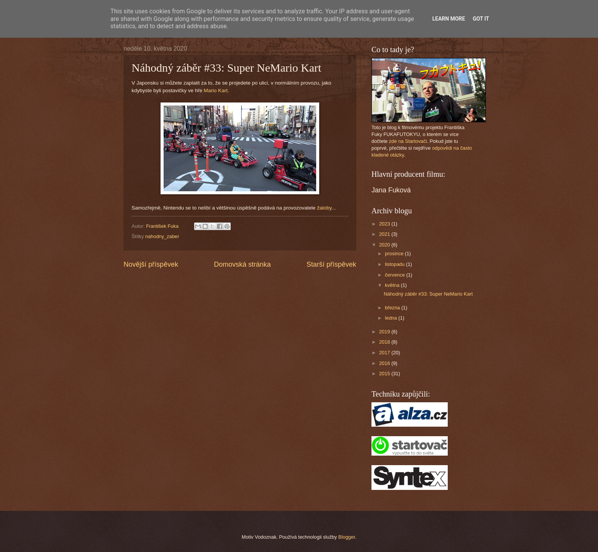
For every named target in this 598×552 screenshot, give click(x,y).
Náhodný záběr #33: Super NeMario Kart (428, 294)
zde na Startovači (408, 141)
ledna (391, 318)
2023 (385, 224)
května (393, 285)
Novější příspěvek (151, 264)
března (393, 307)
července (395, 275)
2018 (385, 342)
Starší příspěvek (331, 264)
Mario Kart (215, 90)
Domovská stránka (242, 264)
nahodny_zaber (162, 236)
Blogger (346, 537)
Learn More (448, 19)
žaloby (324, 208)
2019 (385, 331)
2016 (385, 363)
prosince (395, 253)
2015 (385, 373)
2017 (385, 352)
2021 (385, 234)
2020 (385, 245)
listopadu (395, 264)
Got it (481, 19)
